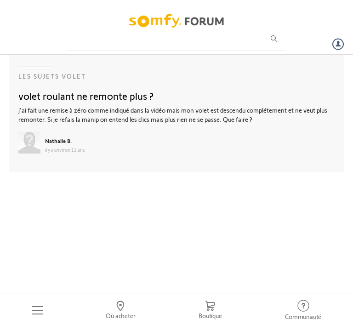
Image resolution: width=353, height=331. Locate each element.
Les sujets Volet (52, 76)
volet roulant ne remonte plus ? (86, 96)
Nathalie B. (58, 140)
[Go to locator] (120, 310)
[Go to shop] (210, 310)
